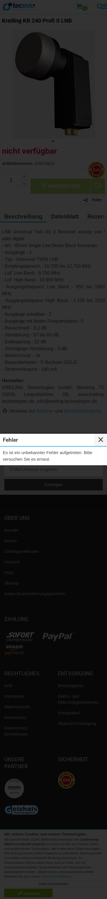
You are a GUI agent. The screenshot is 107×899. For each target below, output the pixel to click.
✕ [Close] (100, 439)
